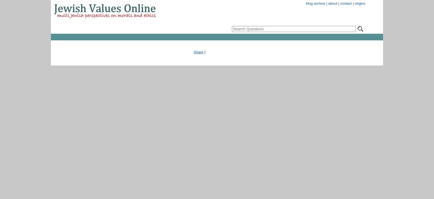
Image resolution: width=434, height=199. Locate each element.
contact (346, 3)
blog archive (315, 3)
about (332, 3)
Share (198, 52)
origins (360, 3)
